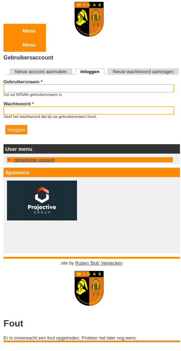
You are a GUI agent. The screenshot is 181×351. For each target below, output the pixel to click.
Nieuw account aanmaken (41, 71)
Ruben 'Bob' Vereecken (99, 263)
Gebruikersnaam (23, 81)
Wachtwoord (19, 103)
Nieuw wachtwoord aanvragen (143, 71)
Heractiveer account (34, 159)
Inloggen (92, 71)
